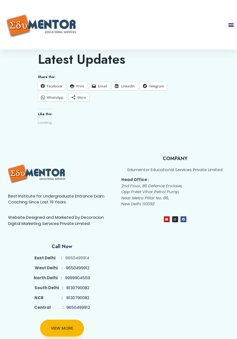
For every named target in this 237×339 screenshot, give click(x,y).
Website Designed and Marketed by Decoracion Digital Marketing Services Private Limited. (56, 220)
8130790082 (77, 288)
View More (62, 328)
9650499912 (77, 268)
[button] (231, 24)
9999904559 (77, 278)
